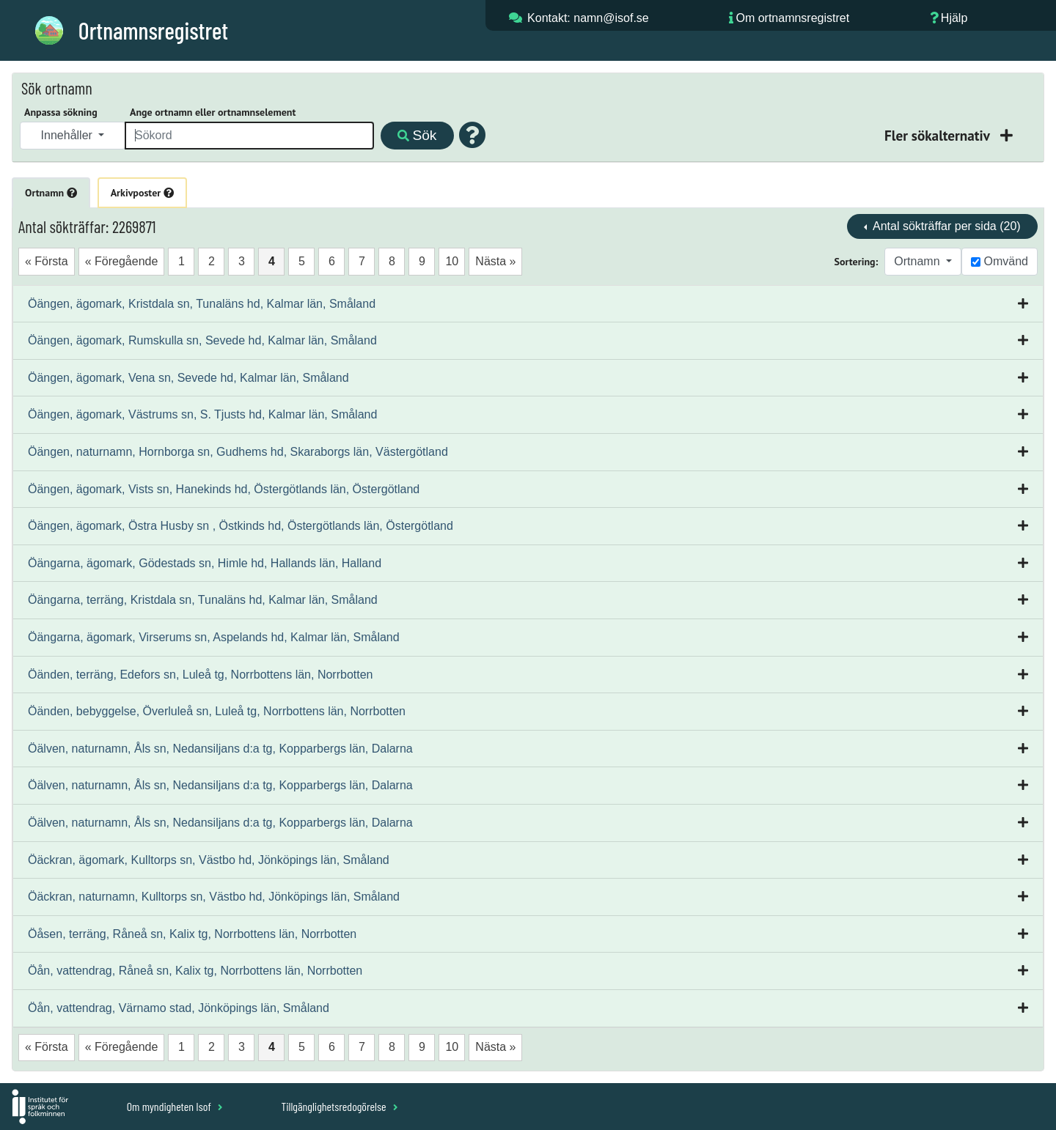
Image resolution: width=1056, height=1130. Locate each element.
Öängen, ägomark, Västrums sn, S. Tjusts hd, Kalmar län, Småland (202, 414)
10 (451, 261)
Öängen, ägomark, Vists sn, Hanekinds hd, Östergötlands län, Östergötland (223, 489)
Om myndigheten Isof (175, 1106)
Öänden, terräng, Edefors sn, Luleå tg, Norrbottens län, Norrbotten (200, 674)
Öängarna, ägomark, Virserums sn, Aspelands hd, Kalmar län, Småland (214, 637)
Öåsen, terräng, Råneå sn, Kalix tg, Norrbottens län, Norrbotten (192, 934)
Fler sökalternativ (938, 135)
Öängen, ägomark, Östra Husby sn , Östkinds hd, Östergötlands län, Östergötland (240, 526)
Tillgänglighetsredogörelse (339, 1106)
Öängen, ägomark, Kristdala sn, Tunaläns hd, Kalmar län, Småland (201, 304)
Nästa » (495, 261)
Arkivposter (142, 192)
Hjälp (954, 18)
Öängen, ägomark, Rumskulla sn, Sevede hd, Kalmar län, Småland (202, 340)
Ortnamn (51, 192)
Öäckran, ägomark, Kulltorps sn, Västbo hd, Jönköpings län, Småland (208, 860)
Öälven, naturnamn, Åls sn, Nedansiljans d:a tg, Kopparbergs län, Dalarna (220, 748)
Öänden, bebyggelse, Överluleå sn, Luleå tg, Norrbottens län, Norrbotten (217, 711)
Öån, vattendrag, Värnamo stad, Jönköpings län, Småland (178, 1008)
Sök (416, 135)
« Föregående (121, 261)
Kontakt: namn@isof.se (588, 18)
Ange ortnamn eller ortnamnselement (213, 112)
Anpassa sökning (61, 112)
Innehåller (68, 135)
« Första (46, 261)
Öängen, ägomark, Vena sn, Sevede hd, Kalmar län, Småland (188, 378)
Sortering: (857, 261)
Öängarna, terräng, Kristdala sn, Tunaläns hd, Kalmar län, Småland (203, 600)
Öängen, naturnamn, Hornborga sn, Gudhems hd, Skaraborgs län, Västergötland (238, 452)
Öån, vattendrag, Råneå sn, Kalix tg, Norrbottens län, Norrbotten (195, 970)
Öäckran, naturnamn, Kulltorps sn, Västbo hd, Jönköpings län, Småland (214, 896)
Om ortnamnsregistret (792, 18)
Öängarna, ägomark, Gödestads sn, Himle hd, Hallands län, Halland (204, 563)
